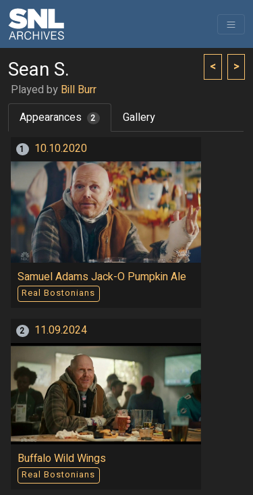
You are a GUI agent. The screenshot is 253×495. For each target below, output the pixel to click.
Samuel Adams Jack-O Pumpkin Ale (102, 277)
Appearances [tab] (60, 117)
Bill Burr (78, 90)
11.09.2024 (60, 330)
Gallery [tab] (139, 117)
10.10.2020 (60, 148)
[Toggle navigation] (231, 24)
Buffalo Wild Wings (62, 458)
